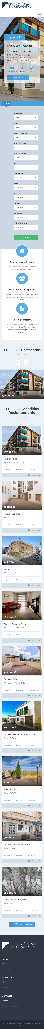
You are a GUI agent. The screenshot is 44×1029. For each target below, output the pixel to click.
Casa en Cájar (11, 679)
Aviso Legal (6, 969)
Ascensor (18, 213)
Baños (16, 183)
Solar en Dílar (10, 789)
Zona (16, 123)
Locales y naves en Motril (17, 844)
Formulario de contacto (10, 1006)
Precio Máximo (20, 153)
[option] (22, 59)
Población (18, 113)
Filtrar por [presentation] (6, 103)
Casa (6, 569)
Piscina (17, 193)
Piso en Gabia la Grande (16, 624)
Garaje (17, 203)
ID (15, 163)
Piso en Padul (10, 459)
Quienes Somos (7, 988)
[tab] (6, 103)
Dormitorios (19, 173)
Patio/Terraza (20, 223)
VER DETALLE (16, 77)
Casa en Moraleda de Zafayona (19, 734)
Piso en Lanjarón (12, 514)
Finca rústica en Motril (15, 899)
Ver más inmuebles (20, 924)
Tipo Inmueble (20, 133)
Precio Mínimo (20, 143)
